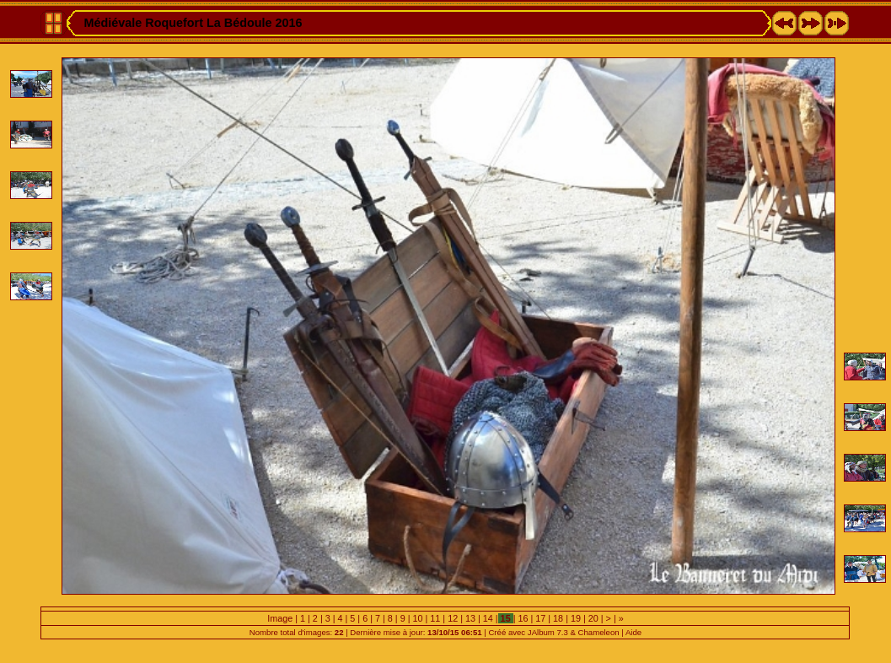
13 (470, 618)
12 (452, 618)
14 (488, 618)
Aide (633, 632)
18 (558, 618)
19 (575, 618)
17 (540, 618)
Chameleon (599, 632)
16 (522, 618)
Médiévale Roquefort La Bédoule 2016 (192, 23)
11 (435, 618)
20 (593, 618)
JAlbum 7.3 (548, 632)
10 (417, 618)
